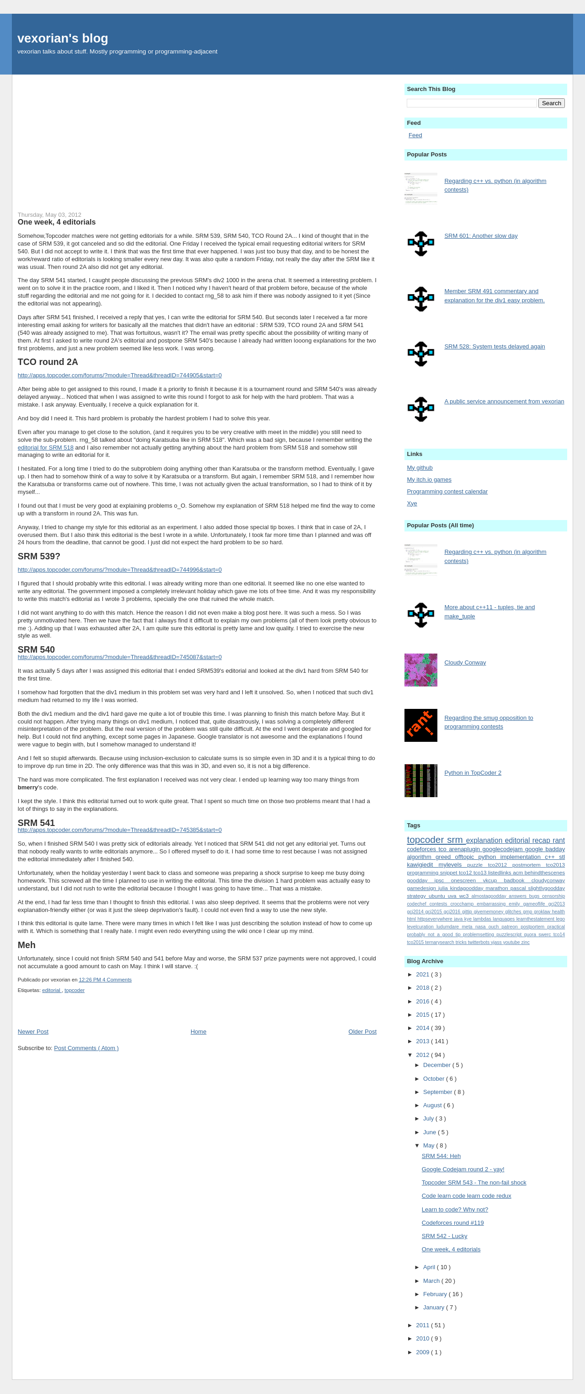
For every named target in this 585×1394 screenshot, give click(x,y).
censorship (553, 896)
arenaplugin (465, 849)
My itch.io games (429, 479)
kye (468, 919)
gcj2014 (416, 911)
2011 (423, 1325)
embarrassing (493, 903)
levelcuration (421, 926)
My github (419, 467)
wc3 (465, 896)
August (433, 1105)
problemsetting (479, 934)
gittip (468, 911)
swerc (545, 934)
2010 (423, 1338)
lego (560, 919)
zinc (525, 942)
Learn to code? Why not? (455, 1209)
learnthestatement (536, 919)
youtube (512, 942)
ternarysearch (440, 942)
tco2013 (555, 865)
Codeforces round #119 (453, 1222)
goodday (420, 880)
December (437, 1065)
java (459, 919)
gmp (528, 911)
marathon (497, 888)
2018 (423, 987)
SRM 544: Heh (441, 1156)
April (430, 1267)
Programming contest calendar (447, 491)
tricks (462, 942)
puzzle (477, 865)
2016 (423, 1001)
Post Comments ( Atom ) (86, 1048)
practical (556, 926)
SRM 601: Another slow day (480, 235)
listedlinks (500, 872)
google (535, 849)
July (429, 1118)
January (434, 1307)
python (489, 856)
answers (519, 896)
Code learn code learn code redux (466, 1195)
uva (453, 896)
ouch (495, 926)
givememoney (489, 911)
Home (199, 1031)
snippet (449, 872)
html (412, 919)
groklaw (543, 911)
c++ (552, 856)
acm (519, 872)
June (430, 1132)
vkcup (493, 880)
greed (445, 856)
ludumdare (449, 926)
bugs (535, 896)
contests (440, 903)
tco (443, 849)
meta (468, 926)
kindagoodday (468, 888)
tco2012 (500, 865)
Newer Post (33, 1031)
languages (504, 919)
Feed (415, 135)
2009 (423, 1352)
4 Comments (117, 979)
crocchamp (463, 903)
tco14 (559, 934)
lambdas (483, 919)
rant (559, 840)
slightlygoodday (546, 888)
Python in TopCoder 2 (472, 772)
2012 (423, 1054)
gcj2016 (453, 911)
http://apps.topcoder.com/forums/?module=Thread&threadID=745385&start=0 (120, 829)
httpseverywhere (436, 919)
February (436, 1294)
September (438, 1091)
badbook (518, 880)
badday (555, 849)
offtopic (467, 856)
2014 (423, 1027)
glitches (514, 911)
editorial (52, 990)
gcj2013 (556, 903)
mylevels (453, 864)
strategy (418, 896)
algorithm (421, 856)
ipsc (443, 880)
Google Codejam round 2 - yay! (463, 1169)
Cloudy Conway (465, 662)
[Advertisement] (197, 139)
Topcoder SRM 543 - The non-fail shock (474, 1182)
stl (562, 856)
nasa (482, 926)
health (558, 911)
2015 (423, 1014)
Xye (412, 503)
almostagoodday (490, 896)
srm (456, 839)
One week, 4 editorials (57, 222)
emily (516, 903)
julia (444, 888)
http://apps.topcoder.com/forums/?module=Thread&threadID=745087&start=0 (120, 657)
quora (531, 934)
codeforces (422, 849)
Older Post (363, 1031)
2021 (423, 974)
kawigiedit (422, 864)
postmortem (529, 865)
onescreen (467, 880)
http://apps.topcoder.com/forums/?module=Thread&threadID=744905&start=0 (120, 375)
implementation (522, 856)
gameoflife (535, 903)
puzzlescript (510, 934)
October (434, 1078)
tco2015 (416, 942)
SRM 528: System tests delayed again (494, 346)
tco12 (466, 872)
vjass (497, 942)
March (432, 1280)
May (429, 1145)
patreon (511, 926)
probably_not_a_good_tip (435, 934)
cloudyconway (548, 880)
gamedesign (422, 888)
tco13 (480, 872)
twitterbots (479, 942)
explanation (485, 840)
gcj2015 (434, 911)
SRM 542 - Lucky (445, 1236)
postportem (534, 926)
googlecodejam (503, 849)
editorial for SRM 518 (46, 447)
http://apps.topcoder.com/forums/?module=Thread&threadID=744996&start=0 (120, 569)
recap (542, 840)
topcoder (74, 990)
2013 (423, 1041)
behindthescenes (545, 872)
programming (423, 872)
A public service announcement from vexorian (504, 401)
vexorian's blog (62, 38)
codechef (418, 903)
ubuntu (438, 896)
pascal (519, 888)
